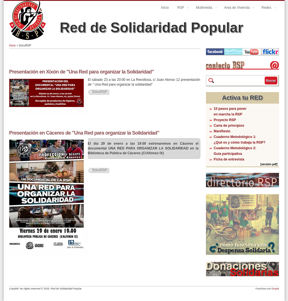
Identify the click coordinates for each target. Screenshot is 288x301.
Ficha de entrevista (229, 159)
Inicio (165, 8)
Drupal (275, 288)
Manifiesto (222, 131)
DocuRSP (99, 92)
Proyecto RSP (225, 120)
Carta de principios (229, 126)
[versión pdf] (269, 164)
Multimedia (204, 8)
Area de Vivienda (237, 8)
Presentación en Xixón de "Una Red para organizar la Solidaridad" (81, 72)
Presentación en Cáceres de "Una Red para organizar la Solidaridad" (84, 133)
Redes (266, 8)
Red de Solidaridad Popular (151, 27)
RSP (181, 8)
